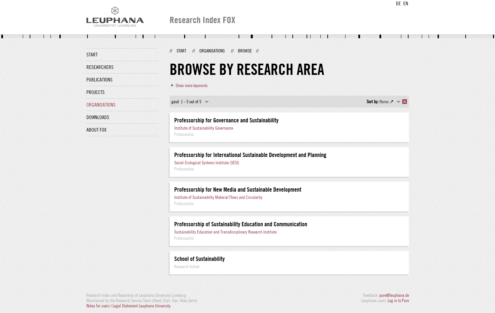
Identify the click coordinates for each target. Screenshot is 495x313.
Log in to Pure (398, 300)
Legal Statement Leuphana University (142, 305)
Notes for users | (99, 305)
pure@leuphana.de (394, 295)
